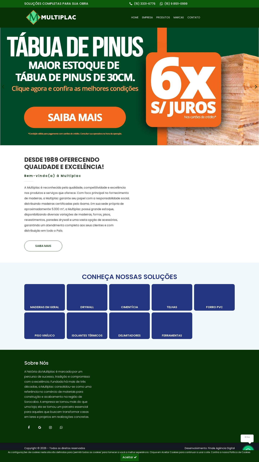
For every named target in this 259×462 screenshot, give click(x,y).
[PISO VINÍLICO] (44, 325)
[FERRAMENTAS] (172, 325)
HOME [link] (134, 17)
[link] (77, 17)
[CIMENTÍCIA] (129, 297)
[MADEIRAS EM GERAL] (44, 297)
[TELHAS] (172, 297)
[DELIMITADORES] (129, 325)
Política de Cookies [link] (240, 452)
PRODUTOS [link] (163, 17)
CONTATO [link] (193, 17)
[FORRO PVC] (214, 297)
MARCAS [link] (179, 17)
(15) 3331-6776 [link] (144, 3)
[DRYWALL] (87, 297)
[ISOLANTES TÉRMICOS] (87, 325)
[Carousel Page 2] (131, 150)
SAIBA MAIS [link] (43, 246)
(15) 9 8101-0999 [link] (175, 3)
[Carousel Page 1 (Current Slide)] (127, 150)
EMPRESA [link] (147, 17)
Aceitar (129, 457)
